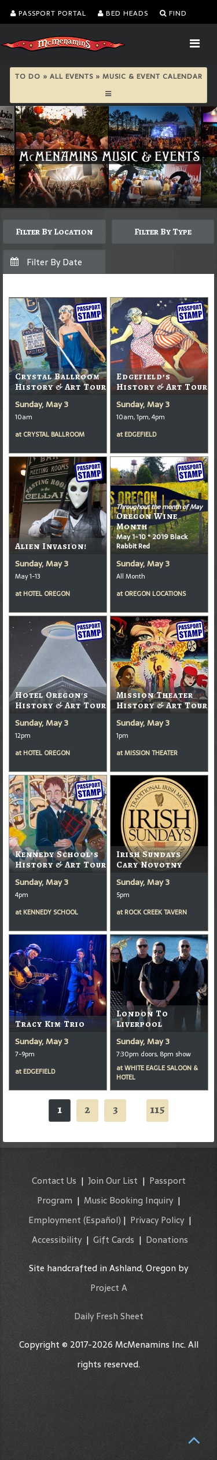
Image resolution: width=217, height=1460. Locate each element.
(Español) (102, 1220)
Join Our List (113, 1180)
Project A (108, 1287)
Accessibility (57, 1239)
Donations (167, 1239)
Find (173, 13)
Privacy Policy (157, 1220)
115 (157, 1109)
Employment (54, 1220)
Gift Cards (113, 1239)
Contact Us (54, 1180)
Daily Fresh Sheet (109, 1316)
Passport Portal (48, 13)
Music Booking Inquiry (128, 1200)
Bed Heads (123, 13)
